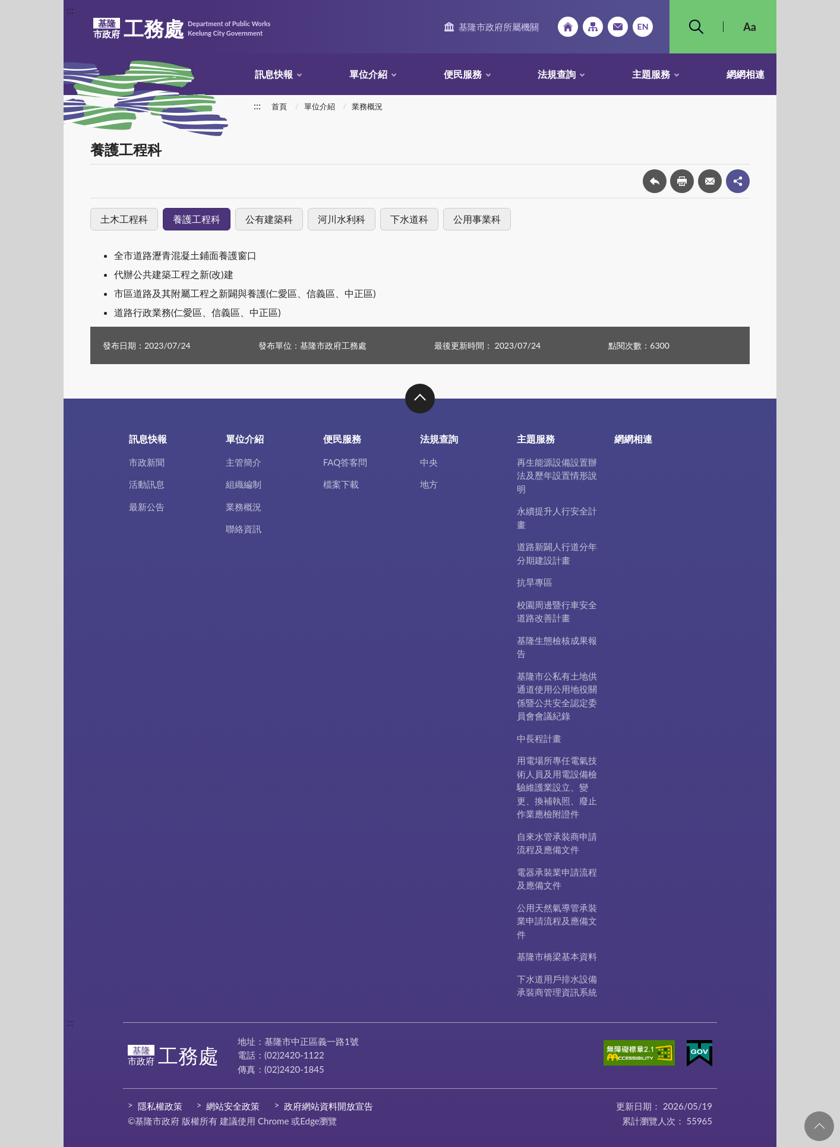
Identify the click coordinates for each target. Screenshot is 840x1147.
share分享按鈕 (738, 181)
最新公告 (147, 506)
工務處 (181, 28)
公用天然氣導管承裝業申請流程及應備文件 (557, 921)
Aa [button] (749, 26)
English (643, 27)
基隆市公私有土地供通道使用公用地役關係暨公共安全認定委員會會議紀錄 (557, 696)
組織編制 (243, 484)
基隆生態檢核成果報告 (557, 647)
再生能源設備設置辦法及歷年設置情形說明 (557, 475)
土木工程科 (124, 219)
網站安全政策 (233, 1106)
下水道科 (409, 219)
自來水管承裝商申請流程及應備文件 (557, 843)
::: (70, 9)
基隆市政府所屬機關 (499, 26)
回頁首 (819, 1126)
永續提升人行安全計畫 (557, 517)
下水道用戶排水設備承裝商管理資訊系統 (557, 986)
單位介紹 (368, 74)
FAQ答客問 (345, 462)
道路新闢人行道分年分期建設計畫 (557, 553)
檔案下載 (341, 484)
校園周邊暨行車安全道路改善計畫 (557, 611)
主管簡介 (243, 462)
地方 (429, 484)
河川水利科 (341, 219)
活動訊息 (147, 484)
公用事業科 (477, 219)
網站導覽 (593, 27)
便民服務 (463, 74)
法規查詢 (557, 74)
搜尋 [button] (696, 26)
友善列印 (682, 181)
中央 (429, 462)
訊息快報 (274, 74)
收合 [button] (420, 398)
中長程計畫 (539, 738)
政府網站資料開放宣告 (328, 1106)
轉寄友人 (710, 181)
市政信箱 (618, 27)
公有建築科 (269, 219)
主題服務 (651, 74)
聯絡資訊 (243, 528)
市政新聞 (147, 462)
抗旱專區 (534, 582)
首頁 (279, 106)
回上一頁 (655, 181)
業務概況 (367, 106)
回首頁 (568, 27)
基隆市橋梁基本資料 (557, 956)
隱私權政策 (160, 1106)
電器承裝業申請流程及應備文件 (557, 879)
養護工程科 (196, 219)
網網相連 (746, 74)
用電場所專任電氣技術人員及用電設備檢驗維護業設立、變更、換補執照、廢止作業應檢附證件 (557, 787)
